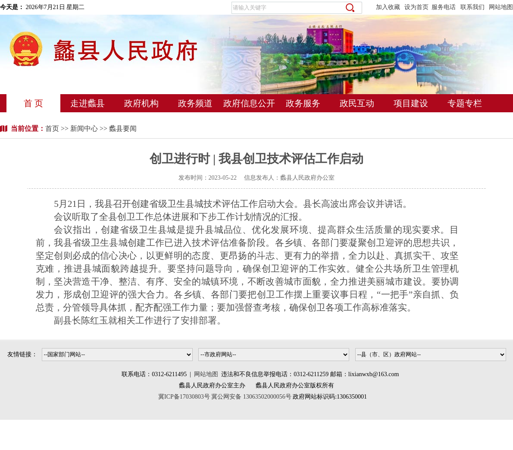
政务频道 (195, 103)
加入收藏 (388, 7)
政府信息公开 (249, 103)
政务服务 (303, 103)
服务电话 (444, 7)
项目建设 (411, 103)
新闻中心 (84, 128)
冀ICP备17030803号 (184, 396)
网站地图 (501, 7)
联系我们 (472, 7)
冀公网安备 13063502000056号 (251, 396)
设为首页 (416, 7)
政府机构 (141, 103)
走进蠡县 (87, 103)
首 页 (33, 103)
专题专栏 (464, 103)
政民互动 (357, 103)
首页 (53, 128)
